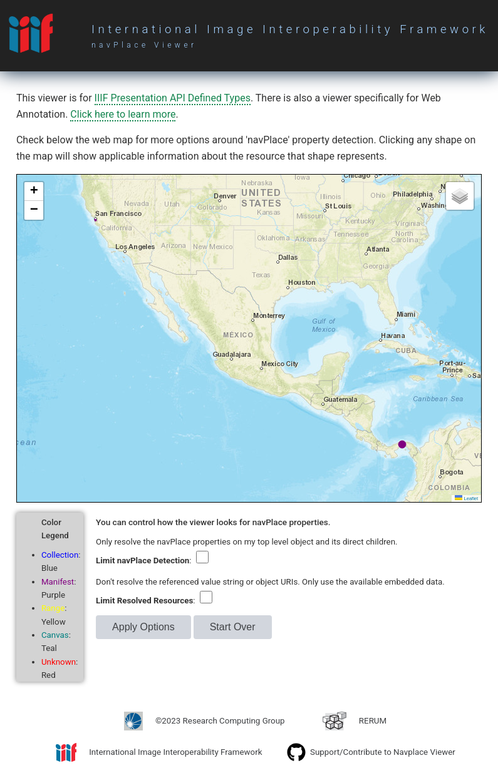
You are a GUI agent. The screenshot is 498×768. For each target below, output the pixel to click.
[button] (33, 191)
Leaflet (466, 498)
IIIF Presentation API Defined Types (173, 98)
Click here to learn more (122, 114)
